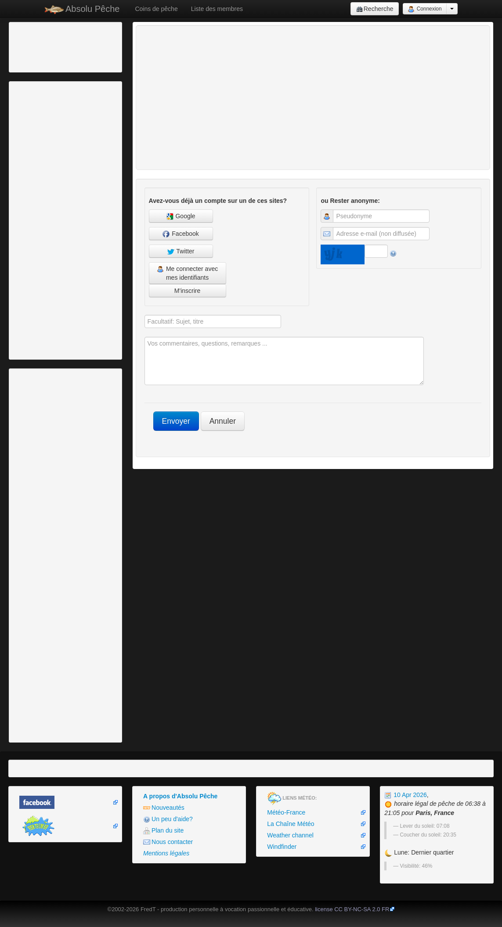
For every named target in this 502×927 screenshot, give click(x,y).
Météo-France (286, 812)
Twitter (181, 251)
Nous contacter (168, 842)
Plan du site (163, 830)
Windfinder (281, 846)
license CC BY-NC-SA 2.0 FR (352, 909)
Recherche (375, 9)
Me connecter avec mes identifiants (187, 273)
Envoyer (176, 421)
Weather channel (290, 835)
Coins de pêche (156, 8)
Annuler (222, 421)
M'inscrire (187, 290)
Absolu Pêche (82, 9)
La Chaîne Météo (290, 823)
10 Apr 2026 (405, 794)
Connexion (424, 9)
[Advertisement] (59, 46)
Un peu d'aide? (168, 819)
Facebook (181, 234)
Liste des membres (217, 8)
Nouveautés (163, 808)
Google (180, 216)
